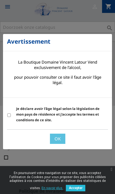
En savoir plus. (52, 188)
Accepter (75, 188)
